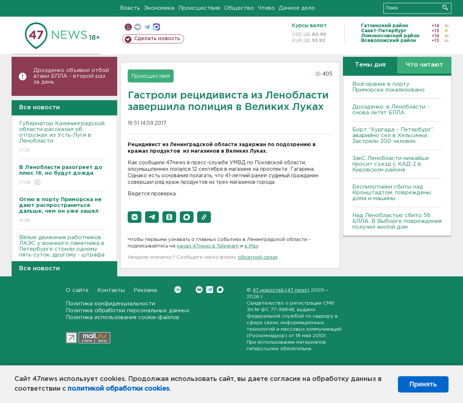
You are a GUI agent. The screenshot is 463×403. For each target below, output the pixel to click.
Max (220, 289)
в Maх (251, 246)
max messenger (156, 27)
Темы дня (370, 65)
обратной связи (257, 257)
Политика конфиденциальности (110, 303)
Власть (130, 8)
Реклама (145, 290)
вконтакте (137, 27)
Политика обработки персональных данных (128, 310)
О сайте (77, 290)
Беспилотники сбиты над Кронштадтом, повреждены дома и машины (391, 192)
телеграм (147, 27)
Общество (239, 8)
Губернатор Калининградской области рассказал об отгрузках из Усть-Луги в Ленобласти (62, 137)
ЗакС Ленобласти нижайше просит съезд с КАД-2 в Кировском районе (390, 164)
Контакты (111, 290)
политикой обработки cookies (118, 389)
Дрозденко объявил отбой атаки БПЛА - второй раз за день (71, 76)
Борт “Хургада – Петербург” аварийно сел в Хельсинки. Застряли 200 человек (392, 135)
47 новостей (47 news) (280, 290)
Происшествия (199, 8)
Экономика (159, 8)
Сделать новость (157, 39)
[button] (134, 217)
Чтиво (266, 8)
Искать (445, 7)
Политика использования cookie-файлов (122, 317)
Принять (423, 384)
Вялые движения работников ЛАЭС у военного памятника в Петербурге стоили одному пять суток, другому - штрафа (62, 251)
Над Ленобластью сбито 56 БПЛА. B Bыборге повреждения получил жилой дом (397, 221)
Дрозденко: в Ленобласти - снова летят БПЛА (390, 110)
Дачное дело (297, 8)
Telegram (209, 289)
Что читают (424, 65)
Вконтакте (177, 289)
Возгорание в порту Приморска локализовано (388, 87)
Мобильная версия (128, 27)
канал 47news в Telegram (208, 246)
